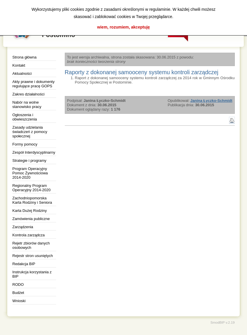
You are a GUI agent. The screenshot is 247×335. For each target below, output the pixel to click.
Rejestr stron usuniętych (32, 256)
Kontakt (18, 65)
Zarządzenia (22, 227)
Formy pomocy (24, 144)
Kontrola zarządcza (28, 235)
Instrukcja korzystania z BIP (32, 274)
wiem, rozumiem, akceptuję (123, 27)
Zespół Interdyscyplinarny (33, 152)
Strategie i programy (29, 160)
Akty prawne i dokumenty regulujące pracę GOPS (33, 83)
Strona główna (24, 57)
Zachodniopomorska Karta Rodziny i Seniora (32, 200)
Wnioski (19, 301)
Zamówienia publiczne (31, 219)
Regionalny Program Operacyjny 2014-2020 (31, 187)
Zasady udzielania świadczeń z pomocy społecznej (29, 131)
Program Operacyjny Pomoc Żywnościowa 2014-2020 (30, 173)
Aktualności (22, 73)
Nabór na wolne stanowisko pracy (27, 104)
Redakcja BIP (23, 264)
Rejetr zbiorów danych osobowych (31, 245)
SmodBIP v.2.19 (222, 322)
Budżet (18, 292)
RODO (18, 284)
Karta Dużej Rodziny (29, 210)
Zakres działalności (28, 94)
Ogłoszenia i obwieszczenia (24, 117)
